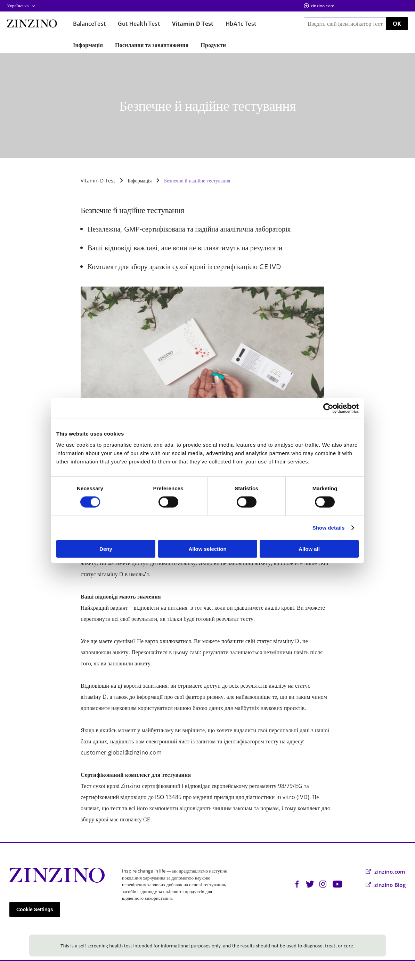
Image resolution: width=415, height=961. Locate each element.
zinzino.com (322, 6)
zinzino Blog (386, 884)
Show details (328, 528)
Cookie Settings (34, 909)
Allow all (309, 549)
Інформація (140, 180)
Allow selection (207, 549)
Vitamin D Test (98, 180)
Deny (105, 549)
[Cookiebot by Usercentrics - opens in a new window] (328, 408)
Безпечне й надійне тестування (197, 180)
